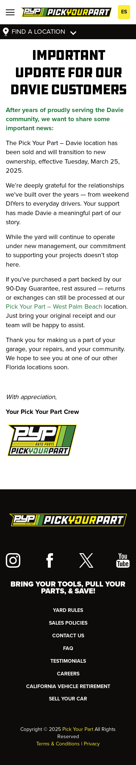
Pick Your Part (77, 729)
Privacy (92, 744)
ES (124, 12)
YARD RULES (68, 610)
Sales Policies (68, 623)
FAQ (68, 648)
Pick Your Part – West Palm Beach (54, 306)
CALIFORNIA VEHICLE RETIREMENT (68, 686)
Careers (68, 674)
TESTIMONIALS (68, 661)
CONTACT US (68, 636)
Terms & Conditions (58, 744)
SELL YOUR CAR (68, 699)
